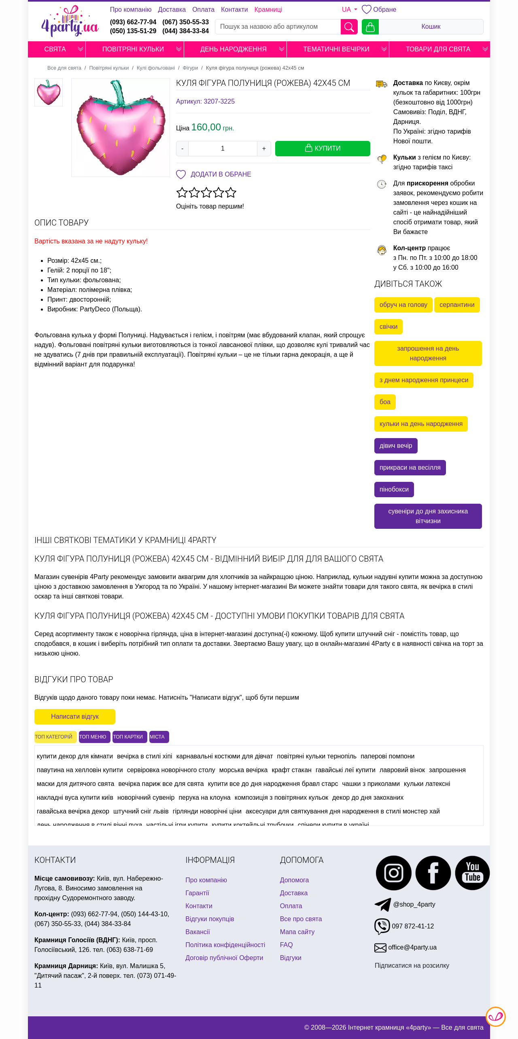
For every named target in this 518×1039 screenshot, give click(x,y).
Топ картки (128, 737)
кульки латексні (427, 783)
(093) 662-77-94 (133, 22)
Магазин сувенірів (61, 576)
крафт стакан (292, 769)
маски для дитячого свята (75, 783)
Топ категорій (53, 737)
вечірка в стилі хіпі (144, 756)
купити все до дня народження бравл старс (273, 783)
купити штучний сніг (365, 633)
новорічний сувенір (145, 797)
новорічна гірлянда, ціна (156, 633)
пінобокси (394, 489)
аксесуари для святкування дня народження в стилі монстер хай (343, 811)
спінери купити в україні (333, 825)
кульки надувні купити (385, 576)
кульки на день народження (421, 423)
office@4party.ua (405, 947)
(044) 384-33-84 (185, 31)
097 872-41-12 (404, 926)
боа (385, 401)
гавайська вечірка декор (73, 811)
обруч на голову (403, 304)
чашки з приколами (371, 783)
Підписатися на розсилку (412, 965)
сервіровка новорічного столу (171, 769)
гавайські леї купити (346, 769)
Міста (157, 737)
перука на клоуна (204, 797)
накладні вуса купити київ (75, 797)
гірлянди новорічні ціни (207, 811)
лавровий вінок (402, 769)
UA (347, 9)
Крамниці (268, 9)
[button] (80, 49)
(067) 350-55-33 (185, 22)
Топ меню (92, 737)
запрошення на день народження (428, 353)
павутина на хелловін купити (80, 769)
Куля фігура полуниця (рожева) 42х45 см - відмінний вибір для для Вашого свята (208, 559)
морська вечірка (243, 769)
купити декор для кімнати (75, 756)
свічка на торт (454, 643)
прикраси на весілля (410, 467)
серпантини (456, 304)
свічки (388, 326)
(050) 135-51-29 (133, 31)
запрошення (447, 769)
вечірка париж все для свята (161, 783)
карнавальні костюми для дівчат (224, 756)
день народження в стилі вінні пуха (89, 825)
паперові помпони (387, 756)
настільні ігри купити (177, 825)
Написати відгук (75, 716)
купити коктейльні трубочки (252, 825)
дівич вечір (396, 445)
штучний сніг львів (141, 811)
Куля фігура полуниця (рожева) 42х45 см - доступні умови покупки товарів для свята (219, 616)
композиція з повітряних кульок (281, 797)
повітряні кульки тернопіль (317, 756)
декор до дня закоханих (367, 797)
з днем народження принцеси (424, 380)
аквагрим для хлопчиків (213, 576)
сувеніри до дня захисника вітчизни (428, 516)
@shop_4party (404, 904)
